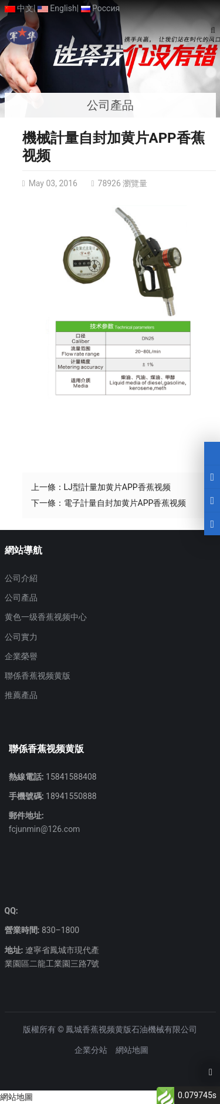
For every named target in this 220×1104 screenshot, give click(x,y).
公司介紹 (21, 578)
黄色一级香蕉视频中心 (46, 617)
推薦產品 (21, 695)
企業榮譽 (21, 656)
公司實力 (21, 637)
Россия (100, 8)
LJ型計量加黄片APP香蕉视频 (117, 487)
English (57, 8)
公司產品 (21, 597)
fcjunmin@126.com (44, 829)
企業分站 (91, 1050)
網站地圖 (132, 1050)
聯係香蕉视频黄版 (37, 675)
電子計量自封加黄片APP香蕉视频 (125, 503)
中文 (19, 8)
